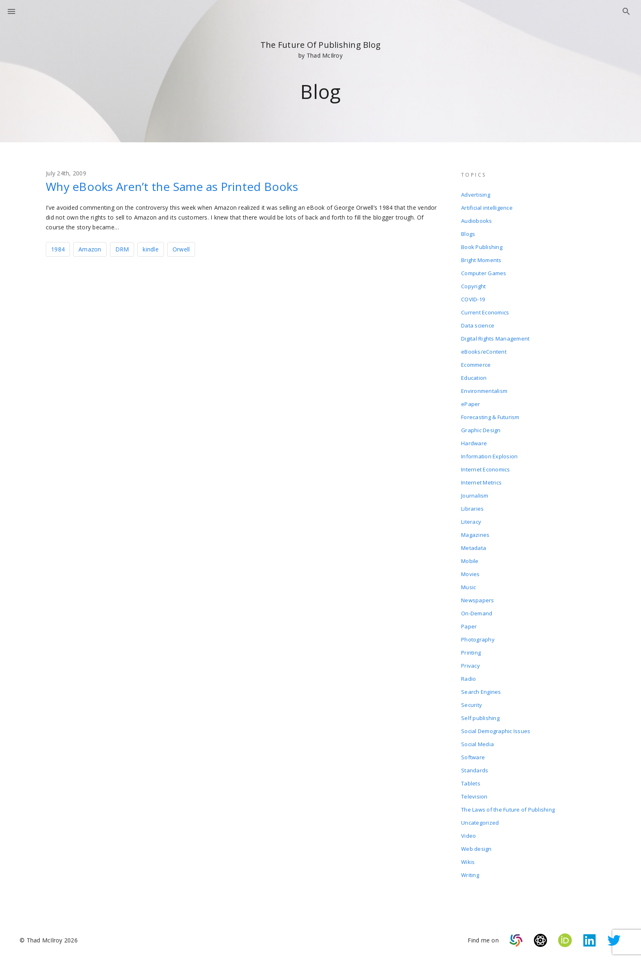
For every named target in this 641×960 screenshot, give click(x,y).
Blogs (468, 234)
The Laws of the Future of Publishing (508, 809)
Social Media (477, 744)
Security (471, 705)
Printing (471, 652)
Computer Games (484, 273)
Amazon (89, 249)
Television (474, 796)
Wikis (468, 862)
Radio (468, 678)
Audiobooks (476, 220)
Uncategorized (480, 822)
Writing (470, 875)
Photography (478, 639)
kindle (151, 249)
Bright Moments (481, 260)
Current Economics (485, 312)
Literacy (471, 521)
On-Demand (476, 613)
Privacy (470, 665)
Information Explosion (489, 456)
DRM (122, 249)
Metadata (473, 548)
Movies (470, 574)
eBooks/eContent (484, 351)
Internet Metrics (481, 482)
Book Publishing (481, 247)
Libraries (472, 508)
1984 (58, 249)
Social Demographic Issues (495, 731)
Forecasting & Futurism (490, 417)
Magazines (475, 534)
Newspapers (477, 600)
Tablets (470, 783)
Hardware (474, 443)
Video (468, 835)
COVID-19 (473, 299)
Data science (477, 325)
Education (473, 377)
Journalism (475, 495)
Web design (476, 848)
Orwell (181, 249)
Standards (474, 770)
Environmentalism (484, 391)
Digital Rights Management (495, 338)
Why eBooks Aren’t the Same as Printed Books (172, 186)
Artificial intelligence (487, 207)
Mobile (470, 561)
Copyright (473, 286)
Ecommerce (476, 364)
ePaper (470, 404)
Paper (469, 626)
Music (468, 587)
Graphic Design (481, 430)
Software (473, 757)
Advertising (475, 194)
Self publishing (480, 718)
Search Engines (481, 691)
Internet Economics (485, 469)
